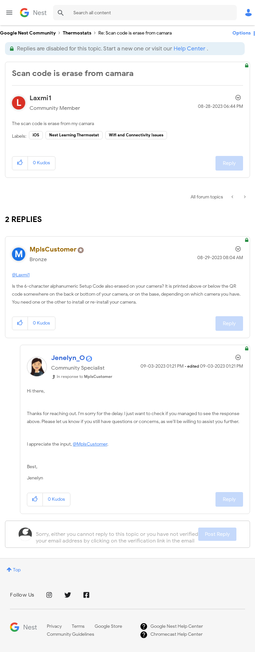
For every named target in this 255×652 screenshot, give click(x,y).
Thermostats (77, 33)
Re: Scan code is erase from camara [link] (135, 33)
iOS (36, 134)
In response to (84, 376)
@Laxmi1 (21, 275)
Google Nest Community (33, 12)
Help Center (189, 48)
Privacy (54, 626)
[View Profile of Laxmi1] (40, 98)
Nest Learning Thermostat (74, 134)
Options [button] (241, 33)
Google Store (108, 626)
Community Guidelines (70, 634)
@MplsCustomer (90, 444)
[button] (20, 163)
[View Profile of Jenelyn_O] (68, 358)
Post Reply (217, 534)
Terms (78, 626)
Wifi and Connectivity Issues (136, 134)
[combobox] (145, 12)
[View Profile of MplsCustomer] (53, 249)
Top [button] (17, 570)
